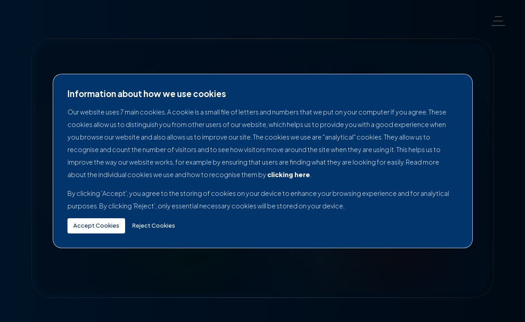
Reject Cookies (153, 225)
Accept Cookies (96, 225)
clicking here (288, 174)
